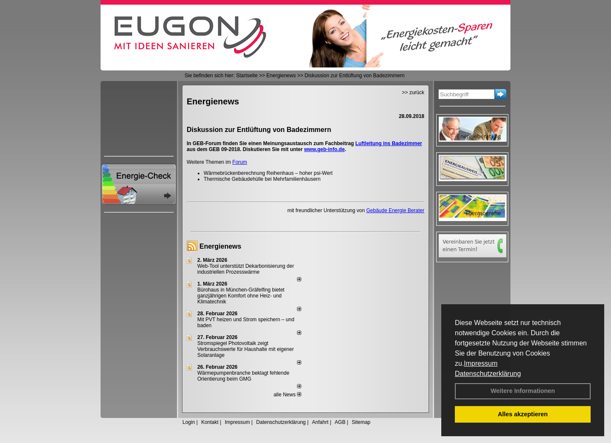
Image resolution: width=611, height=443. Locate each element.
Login (188, 422)
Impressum (480, 363)
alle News (287, 395)
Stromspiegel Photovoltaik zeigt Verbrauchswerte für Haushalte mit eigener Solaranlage (245, 349)
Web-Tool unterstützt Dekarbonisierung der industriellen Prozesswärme (245, 269)
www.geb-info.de (324, 149)
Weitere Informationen (522, 390)
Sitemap (361, 422)
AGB (340, 422)
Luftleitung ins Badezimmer (388, 143)
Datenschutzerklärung (488, 373)
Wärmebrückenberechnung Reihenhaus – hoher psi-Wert (268, 173)
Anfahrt (320, 422)
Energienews (220, 246)
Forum (240, 162)
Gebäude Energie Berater (395, 210)
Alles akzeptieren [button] (523, 414)
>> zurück (413, 92)
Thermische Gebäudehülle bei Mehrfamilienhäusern (262, 179)
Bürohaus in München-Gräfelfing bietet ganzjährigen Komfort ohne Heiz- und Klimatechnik (240, 296)
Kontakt (210, 422)
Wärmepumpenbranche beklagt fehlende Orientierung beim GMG (243, 376)
